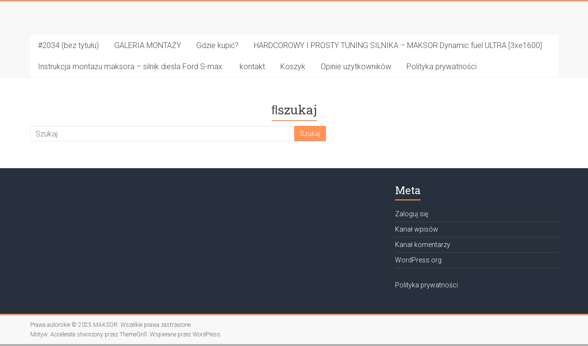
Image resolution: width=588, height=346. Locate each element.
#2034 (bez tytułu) (68, 45)
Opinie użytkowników (356, 66)
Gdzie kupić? (217, 45)
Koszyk (292, 66)
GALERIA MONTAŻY (147, 45)
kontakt (252, 66)
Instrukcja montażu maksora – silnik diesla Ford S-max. (131, 66)
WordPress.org (418, 260)
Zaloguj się (411, 214)
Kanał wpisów (416, 229)
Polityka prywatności (442, 66)
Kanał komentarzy (422, 244)
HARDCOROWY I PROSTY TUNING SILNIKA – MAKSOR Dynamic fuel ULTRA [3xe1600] (398, 45)
